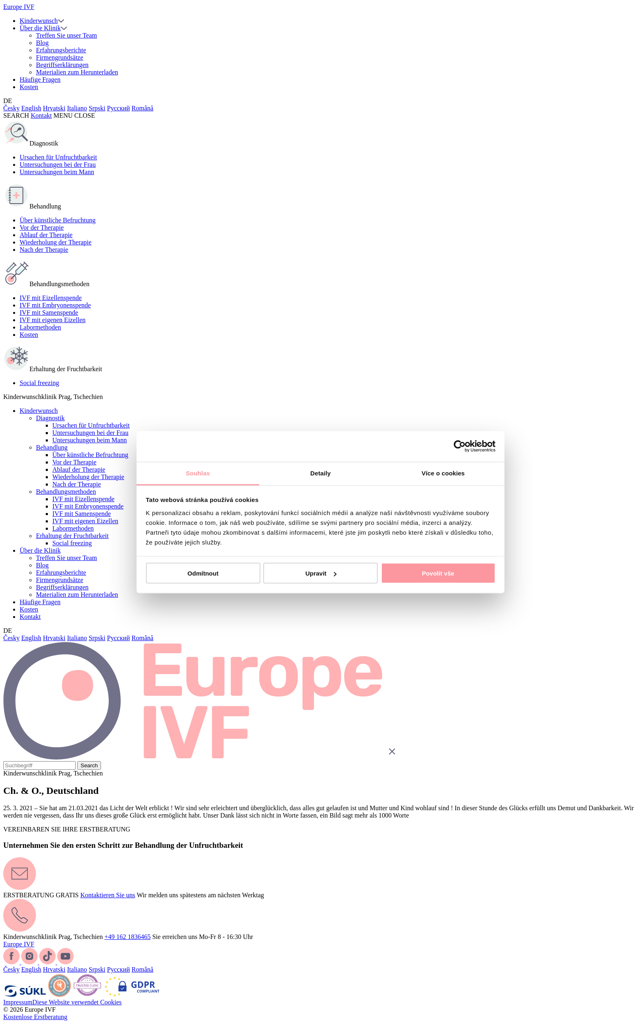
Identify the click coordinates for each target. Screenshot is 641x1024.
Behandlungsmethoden (66, 491)
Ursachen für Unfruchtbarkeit (58, 157)
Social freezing (39, 382)
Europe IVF (18, 6)
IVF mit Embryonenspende (55, 305)
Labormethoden (40, 327)
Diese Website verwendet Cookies (76, 1002)
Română (142, 108)
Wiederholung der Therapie (56, 242)
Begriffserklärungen (62, 64)
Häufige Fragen (40, 79)
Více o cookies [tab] (443, 472)
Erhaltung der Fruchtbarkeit (72, 535)
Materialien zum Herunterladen (77, 72)
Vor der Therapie (42, 227)
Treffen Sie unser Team (66, 35)
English (31, 108)
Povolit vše (438, 573)
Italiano (77, 108)
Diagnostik (50, 418)
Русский (118, 108)
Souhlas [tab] (198, 472)
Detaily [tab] (320, 472)
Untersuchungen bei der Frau (58, 164)
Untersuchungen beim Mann (57, 171)
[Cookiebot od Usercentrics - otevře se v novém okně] (459, 446)
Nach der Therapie (44, 249)
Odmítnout (203, 573)
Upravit (320, 573)
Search (89, 765)
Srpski (97, 108)
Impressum (17, 1002)
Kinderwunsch (39, 20)
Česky (11, 108)
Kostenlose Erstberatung (35, 1016)
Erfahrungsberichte (61, 50)
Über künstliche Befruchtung (58, 220)
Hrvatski (54, 108)
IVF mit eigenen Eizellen (52, 319)
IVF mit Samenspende (49, 312)
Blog (42, 42)
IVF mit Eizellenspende (51, 297)
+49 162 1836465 (127, 936)
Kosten (29, 86)
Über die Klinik (40, 28)
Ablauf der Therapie (46, 234)
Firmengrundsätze (59, 57)
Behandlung (51, 447)
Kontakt (41, 115)
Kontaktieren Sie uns (107, 895)
